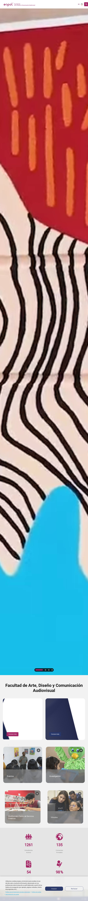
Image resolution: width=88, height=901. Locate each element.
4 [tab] (52, 670)
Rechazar (74, 889)
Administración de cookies (12, 894)
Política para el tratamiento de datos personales (17, 892)
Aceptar (54, 889)
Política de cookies (36, 892)
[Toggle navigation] (79, 4)
